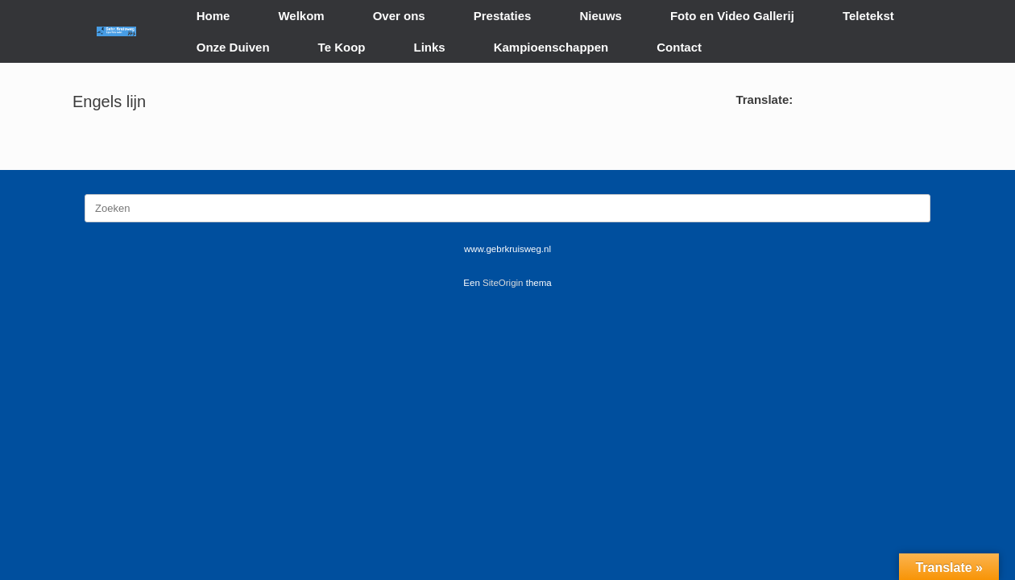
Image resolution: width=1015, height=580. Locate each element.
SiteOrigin (503, 283)
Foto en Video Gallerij (732, 16)
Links (429, 47)
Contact (679, 47)
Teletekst (868, 16)
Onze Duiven (233, 47)
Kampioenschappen (551, 47)
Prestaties (503, 16)
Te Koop (342, 47)
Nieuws (600, 16)
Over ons (399, 16)
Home (213, 16)
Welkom (301, 16)
